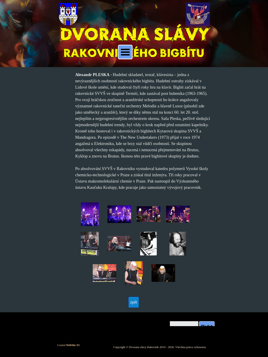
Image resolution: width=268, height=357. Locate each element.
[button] (89, 214)
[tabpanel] (142, 131)
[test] (133, 302)
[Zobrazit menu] (125, 52)
